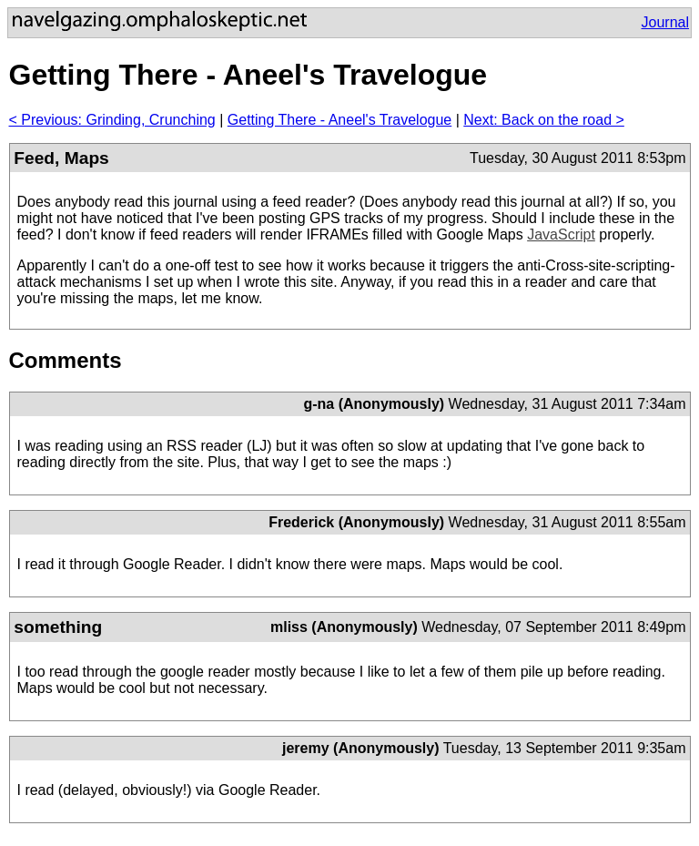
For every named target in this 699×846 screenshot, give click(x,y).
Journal (665, 22)
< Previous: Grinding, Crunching (112, 119)
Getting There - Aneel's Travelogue (339, 119)
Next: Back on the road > (543, 119)
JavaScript (561, 234)
